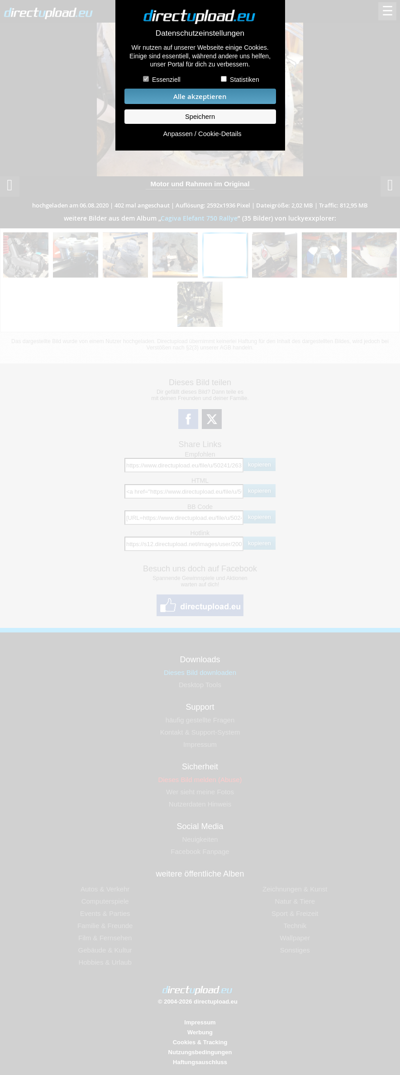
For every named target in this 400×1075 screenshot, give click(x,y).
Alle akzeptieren (200, 96)
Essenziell (166, 79)
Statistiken (244, 79)
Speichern (200, 116)
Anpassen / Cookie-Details (202, 133)
